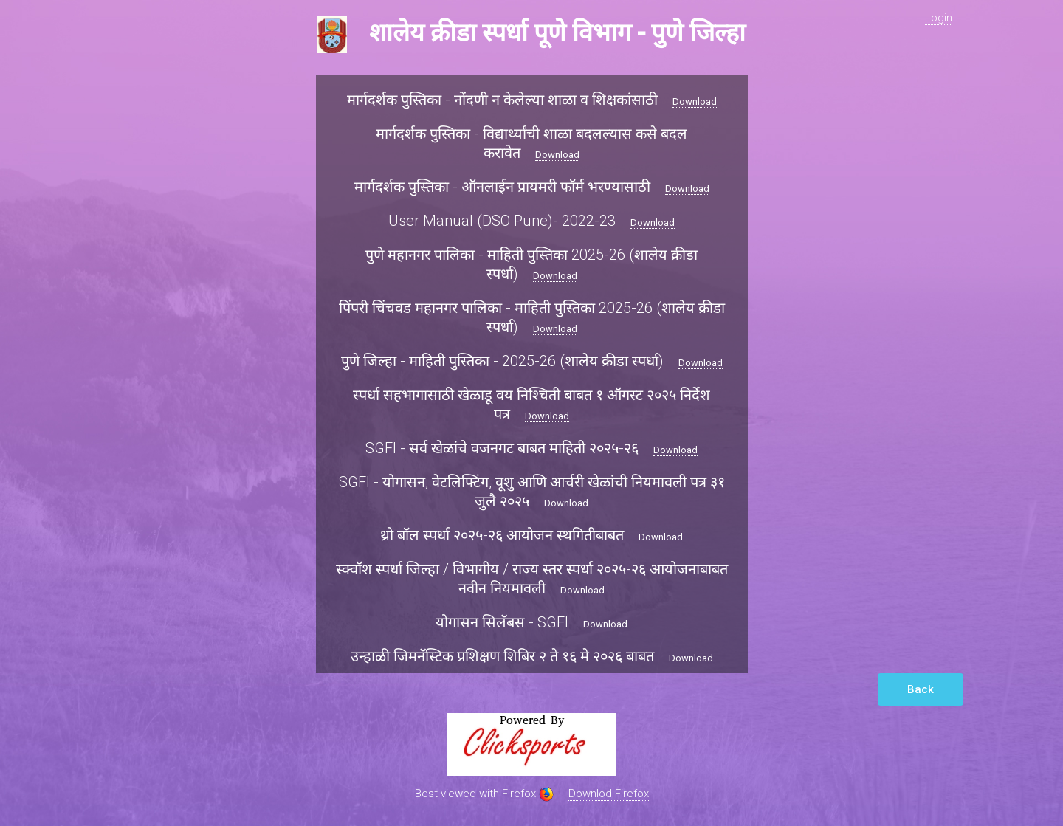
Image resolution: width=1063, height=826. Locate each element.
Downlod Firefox (608, 793)
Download (694, 101)
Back (920, 689)
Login (938, 17)
